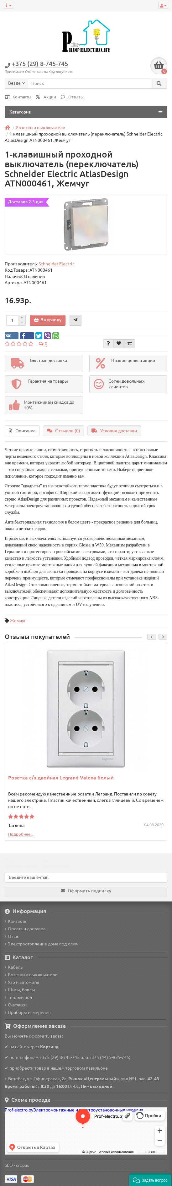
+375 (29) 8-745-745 (59, 1057)
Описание (22, 430)
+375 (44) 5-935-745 (109, 1057)
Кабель (14, 967)
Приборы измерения (28, 1012)
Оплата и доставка (25, 928)
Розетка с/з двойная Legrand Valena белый (61, 777)
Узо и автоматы (22, 982)
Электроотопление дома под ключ (41, 943)
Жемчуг (18, 620)
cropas (22, 1165)
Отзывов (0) (63, 430)
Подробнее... (20, 834)
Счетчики (16, 1004)
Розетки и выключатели (31, 974)
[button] (150, 1179)
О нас (12, 936)
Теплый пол (18, 997)
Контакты (18, 97)
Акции (46, 97)
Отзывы (72, 97)
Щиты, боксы (20, 989)
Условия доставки (114, 430)
